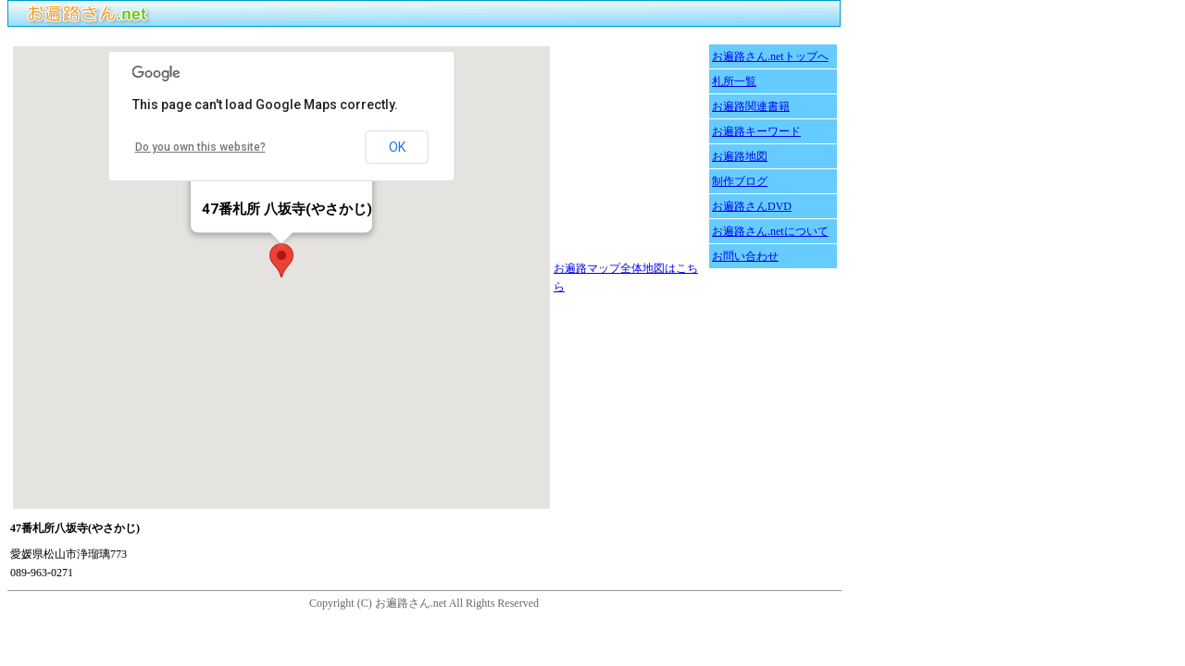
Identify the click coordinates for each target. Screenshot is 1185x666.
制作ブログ (739, 181)
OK (397, 147)
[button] (281, 260)
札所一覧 (734, 81)
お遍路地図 (739, 156)
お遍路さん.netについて (770, 231)
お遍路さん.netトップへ (770, 56)
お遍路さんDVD (752, 206)
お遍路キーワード (756, 131)
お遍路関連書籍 (751, 106)
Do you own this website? (200, 147)
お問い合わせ (745, 256)
